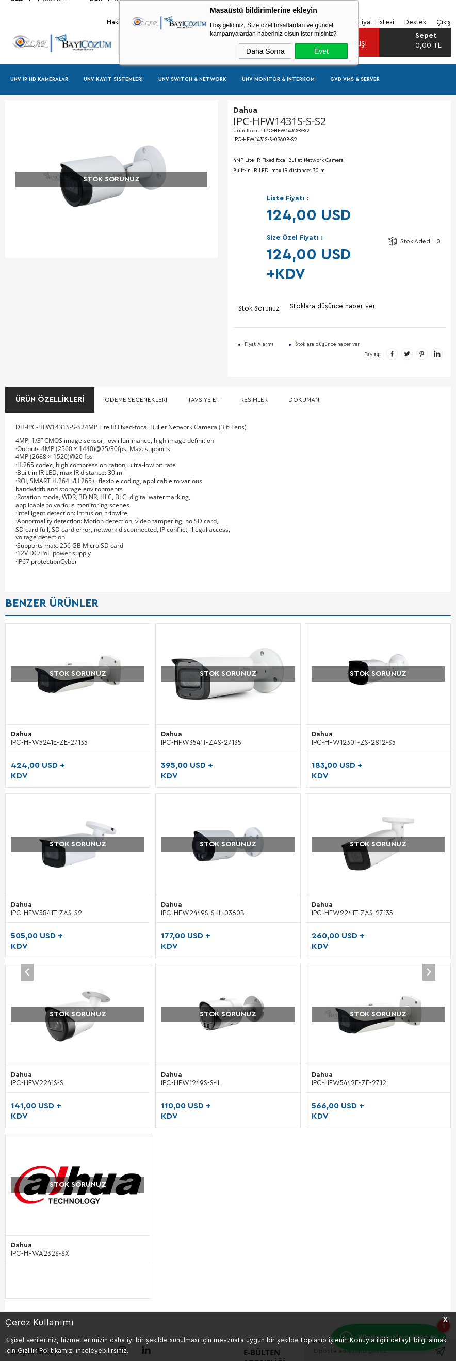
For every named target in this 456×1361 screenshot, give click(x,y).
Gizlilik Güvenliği (334, 994)
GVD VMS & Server (355, 79)
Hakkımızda (174, 926)
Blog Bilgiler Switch (35, 1077)
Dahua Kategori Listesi (40, 960)
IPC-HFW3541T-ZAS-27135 (59, 743)
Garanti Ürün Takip (337, 977)
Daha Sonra (265, 51)
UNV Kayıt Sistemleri (113, 79)
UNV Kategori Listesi (37, 926)
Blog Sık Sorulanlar (34, 1094)
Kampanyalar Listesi (35, 977)
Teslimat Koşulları (336, 926)
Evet (321, 51)
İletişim (168, 994)
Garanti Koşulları (334, 960)
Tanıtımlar (172, 943)
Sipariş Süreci (329, 943)
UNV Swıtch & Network (192, 79)
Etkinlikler (171, 960)
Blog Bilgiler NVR (31, 1043)
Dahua (29, 735)
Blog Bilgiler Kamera (37, 1026)
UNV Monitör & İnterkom (278, 79)
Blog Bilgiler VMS (31, 1060)
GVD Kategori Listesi (37, 943)
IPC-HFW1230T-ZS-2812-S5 (212, 743)
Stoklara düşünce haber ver (333, 307)
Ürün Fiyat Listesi (31, 994)
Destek (168, 977)
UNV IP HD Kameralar (39, 79)
